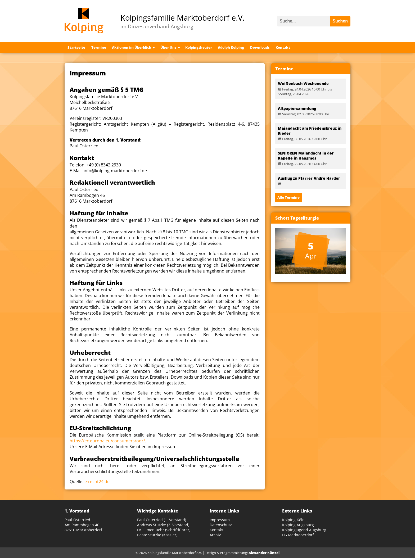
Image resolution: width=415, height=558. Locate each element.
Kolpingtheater (198, 47)
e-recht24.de (97, 481)
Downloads (260, 47)
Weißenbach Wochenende (303, 83)
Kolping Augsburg (298, 524)
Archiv (215, 534)
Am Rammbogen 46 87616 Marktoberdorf (83, 527)
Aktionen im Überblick (131, 47)
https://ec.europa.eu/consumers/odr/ (107, 441)
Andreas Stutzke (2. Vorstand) (163, 524)
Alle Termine (288, 197)
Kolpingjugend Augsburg (304, 529)
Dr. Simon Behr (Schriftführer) (163, 529)
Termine (98, 47)
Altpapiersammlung (297, 108)
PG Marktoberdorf (298, 534)
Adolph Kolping (231, 47)
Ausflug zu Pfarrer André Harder (309, 178)
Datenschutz (221, 524)
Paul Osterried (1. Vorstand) (161, 519)
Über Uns (168, 47)
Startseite (76, 47)
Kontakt (283, 47)
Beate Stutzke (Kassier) (157, 534)
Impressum (220, 519)
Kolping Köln (293, 519)
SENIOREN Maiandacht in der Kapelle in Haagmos (306, 156)
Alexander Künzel (264, 552)
